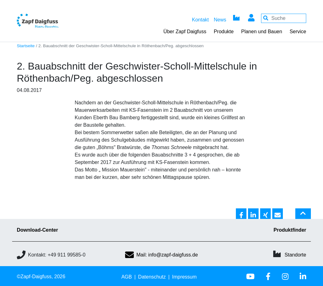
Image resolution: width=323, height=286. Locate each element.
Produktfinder (290, 230)
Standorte (295, 254)
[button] (241, 214)
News (220, 19)
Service (298, 31)
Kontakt (200, 19)
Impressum (184, 276)
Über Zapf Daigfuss (184, 31)
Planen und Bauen (261, 31)
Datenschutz (152, 276)
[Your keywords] (283, 18)
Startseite (26, 45)
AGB (126, 276)
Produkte (224, 31)
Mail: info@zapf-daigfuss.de (161, 254)
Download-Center (37, 230)
